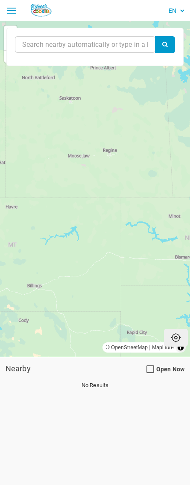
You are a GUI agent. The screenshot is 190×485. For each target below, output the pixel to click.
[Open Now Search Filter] (150, 369)
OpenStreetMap (129, 347)
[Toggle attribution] (180, 347)
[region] (95, 189)
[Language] (175, 10)
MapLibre (163, 347)
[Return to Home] (51, 10)
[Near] (85, 44)
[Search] (165, 44)
